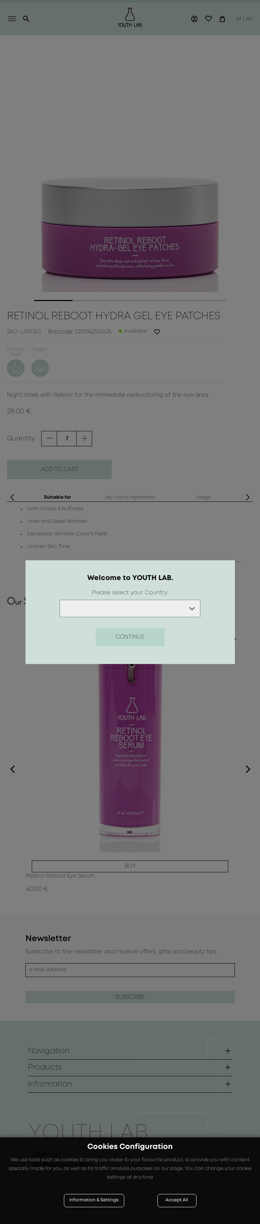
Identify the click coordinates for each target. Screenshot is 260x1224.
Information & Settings (94, 1200)
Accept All (176, 1200)
